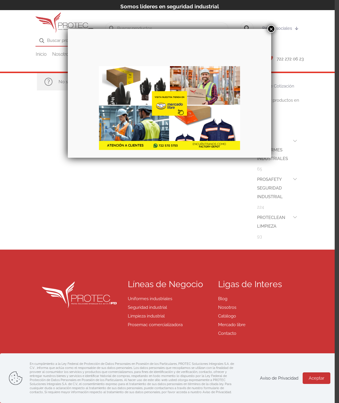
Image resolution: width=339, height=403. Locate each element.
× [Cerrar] (271, 29)
